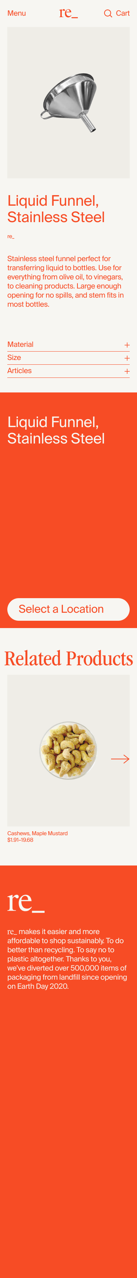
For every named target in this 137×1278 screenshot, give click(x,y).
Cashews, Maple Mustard (37, 833)
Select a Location (61, 609)
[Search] (108, 13)
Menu (16, 13)
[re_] (68, 13)
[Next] (120, 759)
